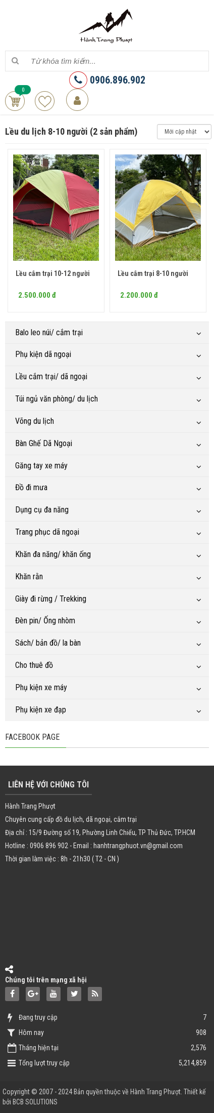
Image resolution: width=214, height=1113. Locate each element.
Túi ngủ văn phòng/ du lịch (56, 399)
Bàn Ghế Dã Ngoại (43, 443)
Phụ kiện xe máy (41, 687)
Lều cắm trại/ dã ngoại (51, 376)
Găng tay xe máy (41, 465)
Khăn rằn (29, 576)
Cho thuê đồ (34, 665)
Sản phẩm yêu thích (45, 101)
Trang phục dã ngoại (47, 532)
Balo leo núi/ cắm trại (49, 332)
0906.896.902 (107, 80)
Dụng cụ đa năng (42, 509)
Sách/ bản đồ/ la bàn (48, 643)
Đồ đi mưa (31, 487)
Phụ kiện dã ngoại (43, 354)
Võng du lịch (34, 421)
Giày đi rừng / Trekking (50, 599)
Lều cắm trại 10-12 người (53, 273)
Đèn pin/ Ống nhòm (45, 620)
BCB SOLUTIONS (35, 1102)
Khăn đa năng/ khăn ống (53, 554)
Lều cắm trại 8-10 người (153, 273)
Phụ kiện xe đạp (40, 709)
